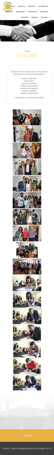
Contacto (44, 17)
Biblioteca (9, 12)
